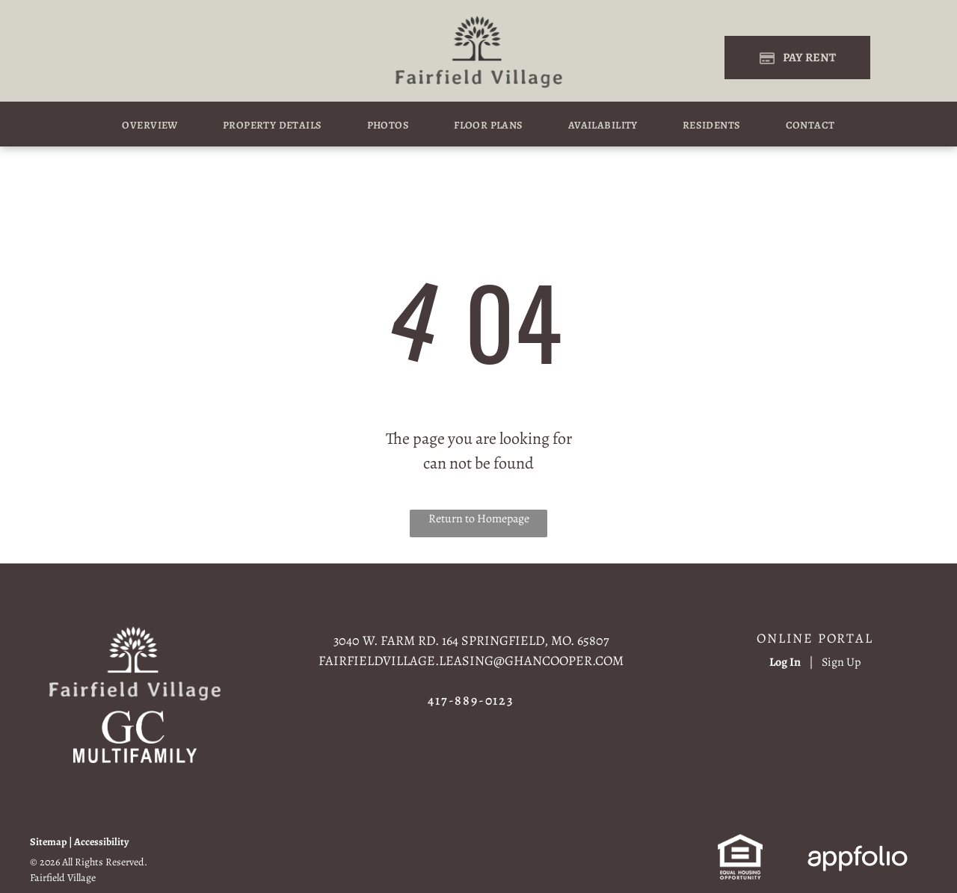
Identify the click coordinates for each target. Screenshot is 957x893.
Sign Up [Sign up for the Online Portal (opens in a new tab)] (841, 662)
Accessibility (101, 842)
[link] (135, 719)
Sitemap (48, 842)
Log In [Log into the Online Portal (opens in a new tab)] (785, 662)
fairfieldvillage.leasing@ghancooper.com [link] (471, 661)
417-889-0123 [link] (471, 700)
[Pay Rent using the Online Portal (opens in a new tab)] (797, 57)
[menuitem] (149, 125)
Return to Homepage (478, 518)
